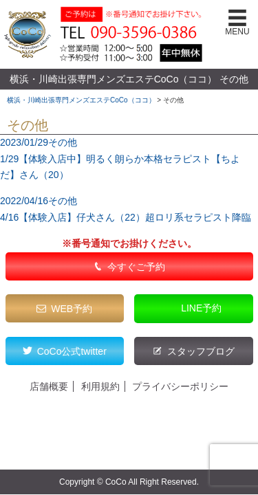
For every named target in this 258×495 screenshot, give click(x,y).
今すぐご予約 (136, 266)
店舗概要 (49, 386)
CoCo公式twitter (72, 351)
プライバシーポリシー (180, 386)
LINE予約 (201, 308)
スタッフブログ (201, 351)
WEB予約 (71, 308)
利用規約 (100, 386)
